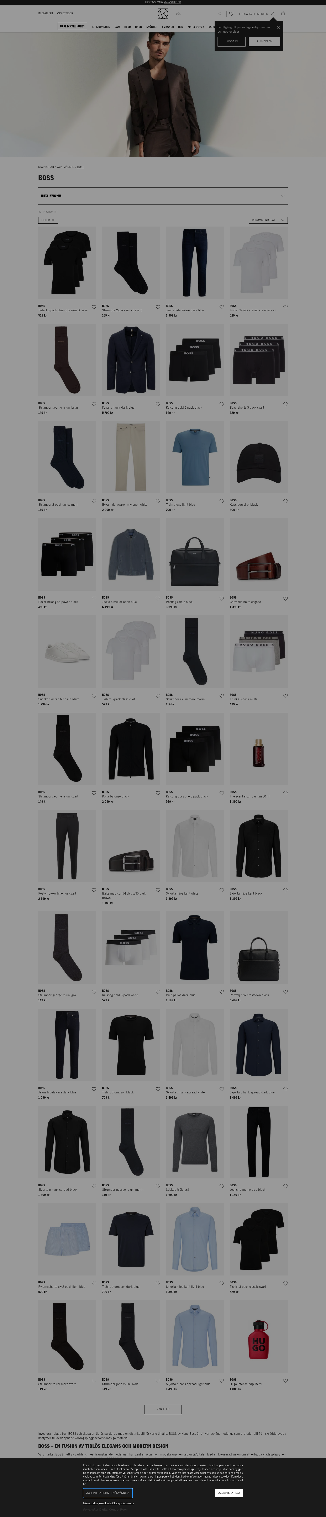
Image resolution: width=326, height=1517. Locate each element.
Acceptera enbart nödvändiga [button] (107, 1493)
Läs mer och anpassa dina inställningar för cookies (108, 1503)
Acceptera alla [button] (229, 1493)
